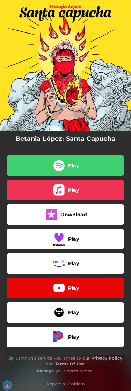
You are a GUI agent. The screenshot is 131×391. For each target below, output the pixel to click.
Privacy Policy (106, 358)
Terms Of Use (70, 364)
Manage (45, 371)
